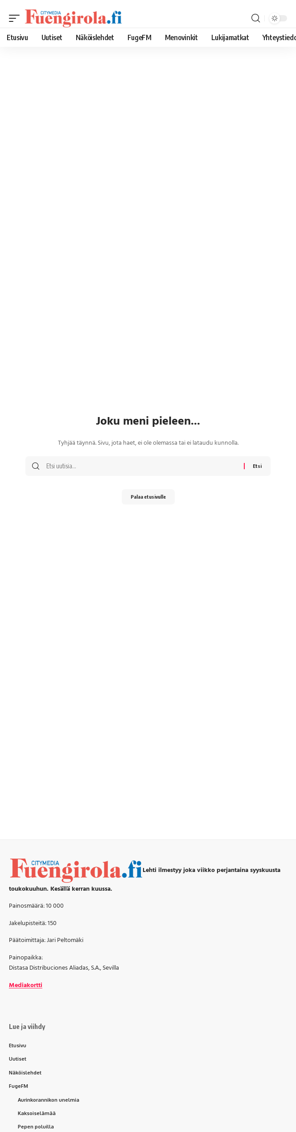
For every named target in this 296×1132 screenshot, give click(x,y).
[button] (16, 18)
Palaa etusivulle (148, 497)
